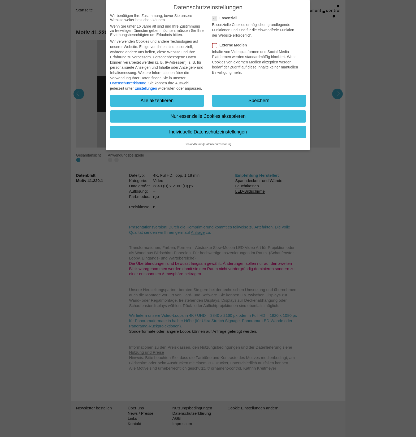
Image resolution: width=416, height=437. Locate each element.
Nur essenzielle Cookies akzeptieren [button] (207, 116)
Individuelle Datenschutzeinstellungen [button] (208, 132)
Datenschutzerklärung (128, 83)
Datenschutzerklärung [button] (217, 144)
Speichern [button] (259, 100)
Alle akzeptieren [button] (157, 100)
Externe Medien (231, 45)
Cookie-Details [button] (193, 144)
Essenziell (226, 18)
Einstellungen (146, 88)
